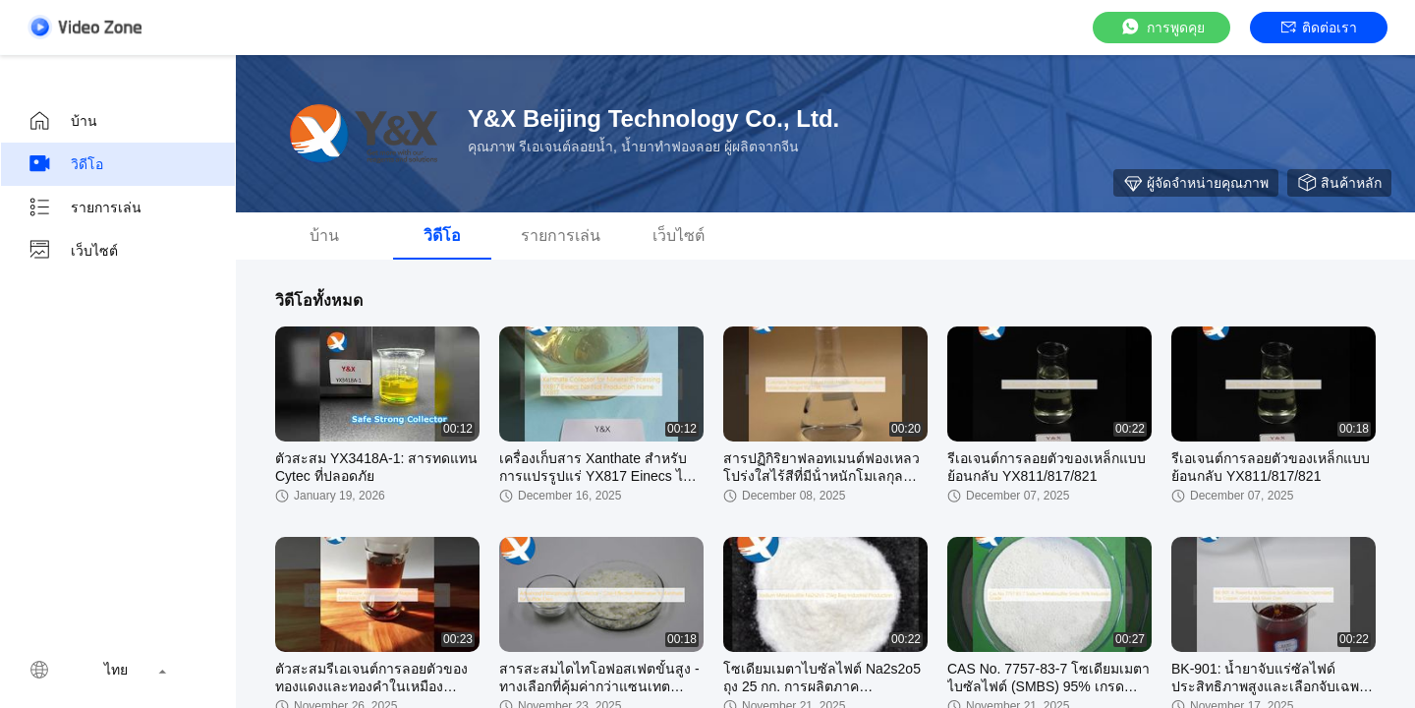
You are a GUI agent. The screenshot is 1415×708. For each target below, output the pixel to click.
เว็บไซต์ (73, 251)
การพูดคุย (1162, 27)
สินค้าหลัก (1339, 183)
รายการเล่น (85, 207)
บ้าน (62, 121)
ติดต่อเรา (1319, 27)
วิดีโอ (65, 164)
